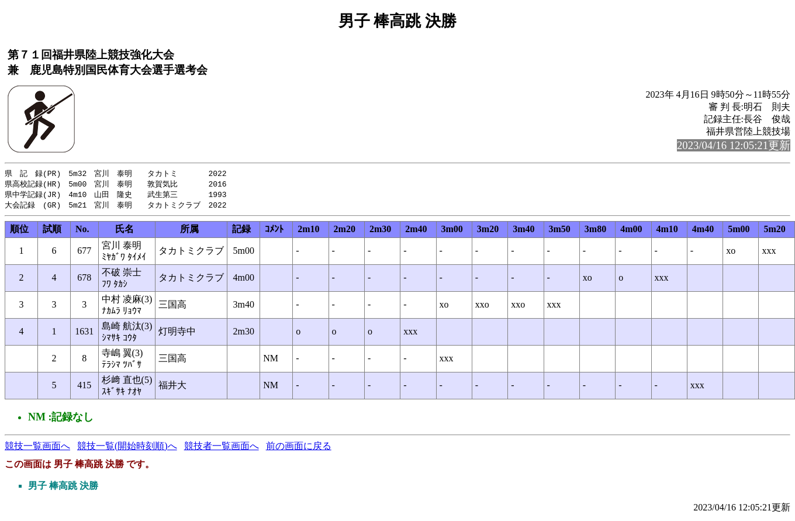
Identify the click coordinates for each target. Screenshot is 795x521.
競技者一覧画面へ (221, 448)
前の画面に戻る (298, 448)
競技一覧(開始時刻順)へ (127, 448)
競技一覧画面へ (37, 448)
